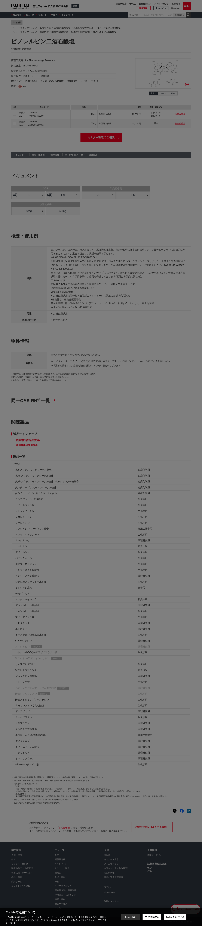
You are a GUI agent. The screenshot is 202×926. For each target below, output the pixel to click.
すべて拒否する (152, 917)
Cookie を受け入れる (175, 917)
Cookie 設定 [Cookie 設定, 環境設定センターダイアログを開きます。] (130, 917)
